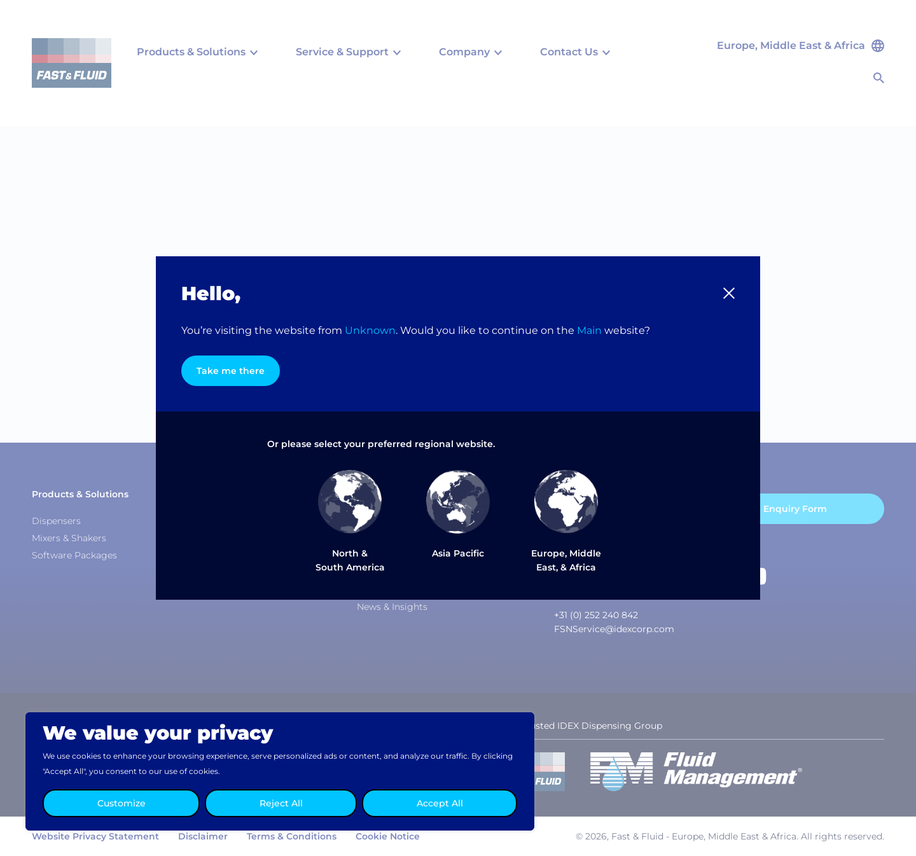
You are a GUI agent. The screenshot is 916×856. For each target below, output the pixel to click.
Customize (121, 803)
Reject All (281, 803)
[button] (729, 293)
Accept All (440, 803)
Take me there (231, 370)
